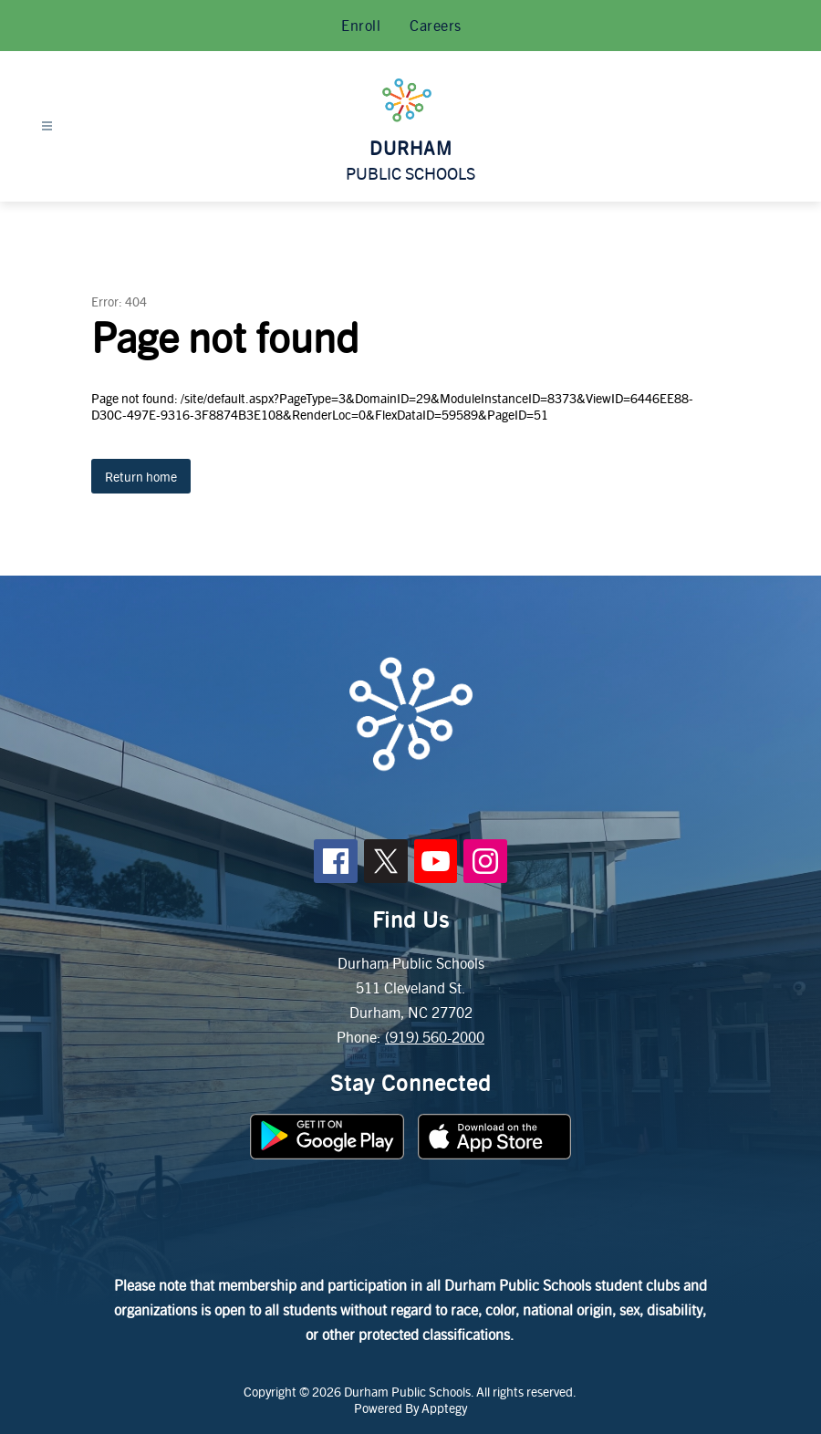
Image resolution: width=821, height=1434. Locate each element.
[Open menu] (46, 126)
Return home (141, 476)
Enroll (360, 25)
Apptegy (444, 1407)
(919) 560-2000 (434, 1036)
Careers (436, 25)
